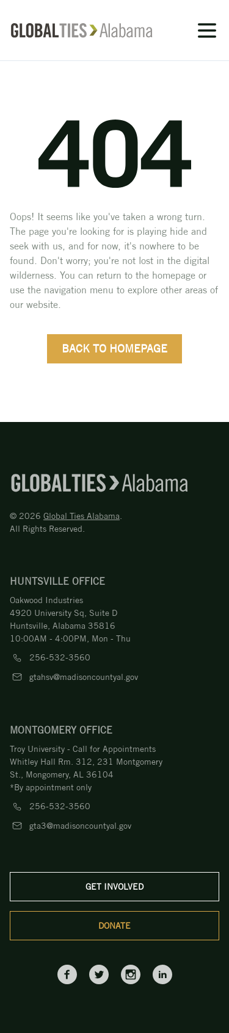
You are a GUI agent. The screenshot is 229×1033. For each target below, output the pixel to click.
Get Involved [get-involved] (114, 887)
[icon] (186, 30)
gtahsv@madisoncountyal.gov (83, 677)
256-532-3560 (59, 657)
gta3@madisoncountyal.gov (80, 826)
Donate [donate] (114, 926)
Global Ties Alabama (81, 516)
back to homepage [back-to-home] (114, 348)
